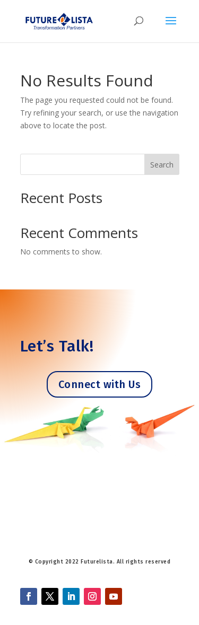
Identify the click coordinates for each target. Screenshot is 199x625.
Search (162, 165)
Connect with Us (99, 384)
